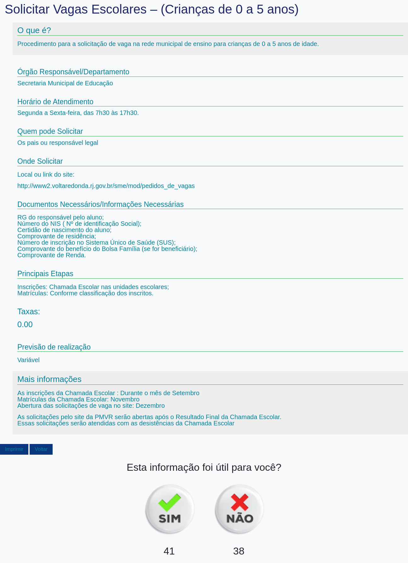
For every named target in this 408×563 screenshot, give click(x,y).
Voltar (41, 449)
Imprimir (14, 449)
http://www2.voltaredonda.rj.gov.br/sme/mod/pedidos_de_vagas (106, 185)
